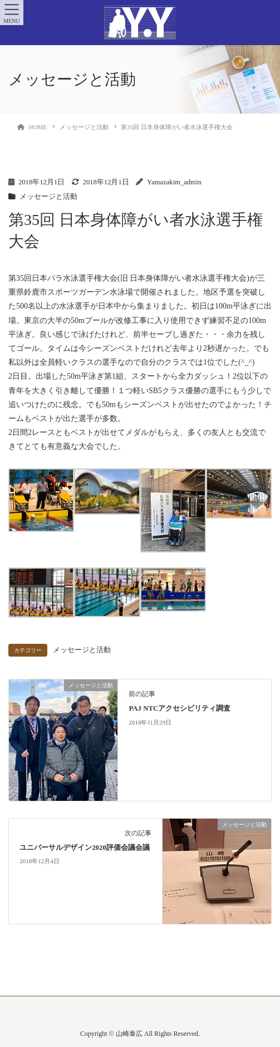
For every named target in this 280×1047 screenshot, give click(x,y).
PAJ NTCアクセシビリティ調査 (179, 708)
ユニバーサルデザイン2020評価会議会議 (84, 848)
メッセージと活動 (48, 196)
